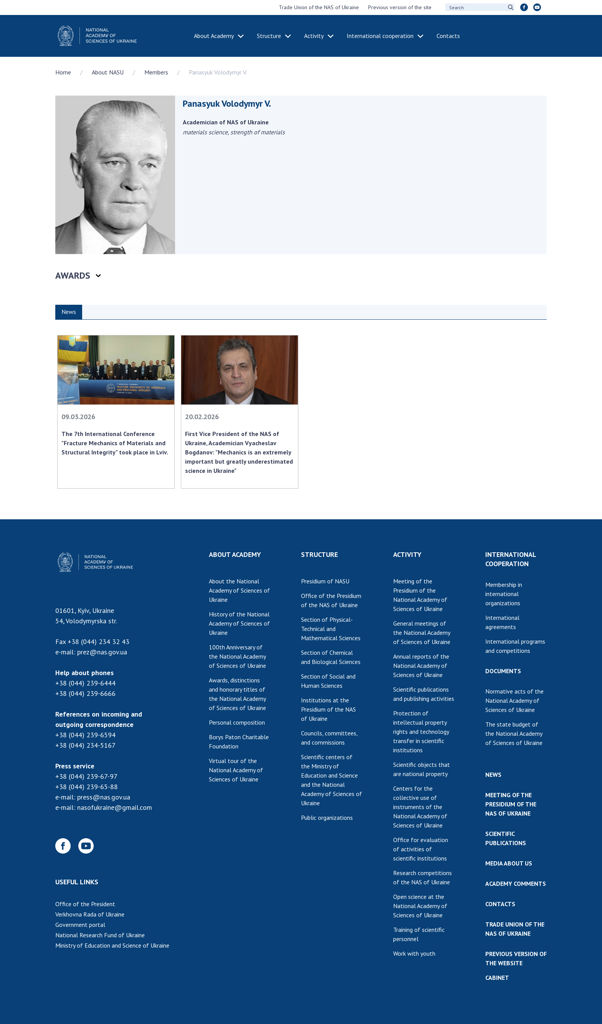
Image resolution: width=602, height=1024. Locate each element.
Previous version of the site (400, 7)
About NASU (108, 72)
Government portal (80, 924)
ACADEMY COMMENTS (515, 883)
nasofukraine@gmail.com (114, 807)
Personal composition (237, 722)
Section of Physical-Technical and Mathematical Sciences (331, 629)
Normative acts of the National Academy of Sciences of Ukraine (514, 700)
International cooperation (380, 36)
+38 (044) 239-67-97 (86, 776)
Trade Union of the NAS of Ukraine (319, 7)
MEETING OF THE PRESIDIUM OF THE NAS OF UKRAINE (510, 804)
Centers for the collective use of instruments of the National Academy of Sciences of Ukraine (420, 807)
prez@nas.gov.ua (102, 651)
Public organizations (327, 817)
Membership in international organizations (503, 594)
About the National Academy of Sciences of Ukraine (239, 590)
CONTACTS (500, 904)
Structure (269, 36)
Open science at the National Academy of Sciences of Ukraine (420, 906)
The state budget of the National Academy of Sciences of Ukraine (513, 733)
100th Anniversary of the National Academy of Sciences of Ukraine (237, 656)
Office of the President (85, 904)
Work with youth (414, 953)
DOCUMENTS (503, 671)
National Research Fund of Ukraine (100, 935)
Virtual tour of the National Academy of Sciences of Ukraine (236, 770)
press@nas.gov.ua (103, 797)
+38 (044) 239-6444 (85, 683)
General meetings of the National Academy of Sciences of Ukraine (421, 632)
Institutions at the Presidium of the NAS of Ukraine (328, 709)
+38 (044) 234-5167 (85, 745)
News (68, 311)
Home (63, 72)
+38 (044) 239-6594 (85, 734)
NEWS (493, 774)
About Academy (214, 36)
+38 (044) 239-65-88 (86, 786)
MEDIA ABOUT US (508, 863)
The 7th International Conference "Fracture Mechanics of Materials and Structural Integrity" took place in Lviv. (114, 443)
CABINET (497, 977)
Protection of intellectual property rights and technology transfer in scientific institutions (421, 731)
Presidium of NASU (325, 581)
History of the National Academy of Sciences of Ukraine (239, 623)
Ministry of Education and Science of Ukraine (112, 945)
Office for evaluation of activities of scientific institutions (420, 849)
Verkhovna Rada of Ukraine (89, 914)
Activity (314, 36)
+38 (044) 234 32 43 (98, 641)
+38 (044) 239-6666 (85, 693)
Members (156, 72)
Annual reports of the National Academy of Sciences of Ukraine (421, 665)
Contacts (448, 36)
